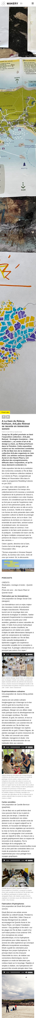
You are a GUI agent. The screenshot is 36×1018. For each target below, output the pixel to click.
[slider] (15, 654)
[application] (18, 654)
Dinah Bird (6, 912)
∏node (20, 915)
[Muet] (26, 654)
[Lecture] (4, 654)
